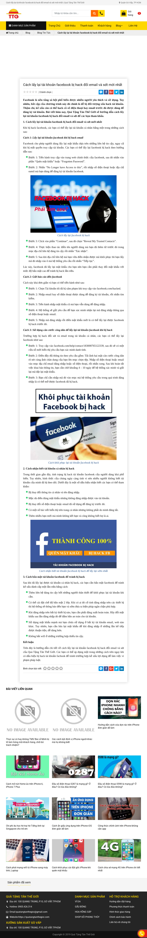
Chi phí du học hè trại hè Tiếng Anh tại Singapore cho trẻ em (25, 827)
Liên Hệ (133, 25)
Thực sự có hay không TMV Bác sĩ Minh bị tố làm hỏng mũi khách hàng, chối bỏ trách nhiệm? (27, 742)
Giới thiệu (70, 25)
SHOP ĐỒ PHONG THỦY (87, 917)
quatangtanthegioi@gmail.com (31, 911)
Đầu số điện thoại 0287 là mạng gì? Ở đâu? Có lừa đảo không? (71, 785)
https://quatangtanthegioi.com (33, 917)
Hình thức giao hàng (119, 911)
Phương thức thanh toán (121, 906)
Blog (119, 27)
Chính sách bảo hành (120, 917)
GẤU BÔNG (80, 906)
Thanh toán (86, 25)
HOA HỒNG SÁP (83, 911)
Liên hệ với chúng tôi (119, 922)
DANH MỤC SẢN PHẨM (22, 25)
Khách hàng (104, 25)
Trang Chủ (54, 25)
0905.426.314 (25, 906)
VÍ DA (78, 901)
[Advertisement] (73, 57)
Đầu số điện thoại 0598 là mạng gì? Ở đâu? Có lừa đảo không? (117, 785)
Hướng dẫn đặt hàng (119, 901)
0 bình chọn (45, 92)
